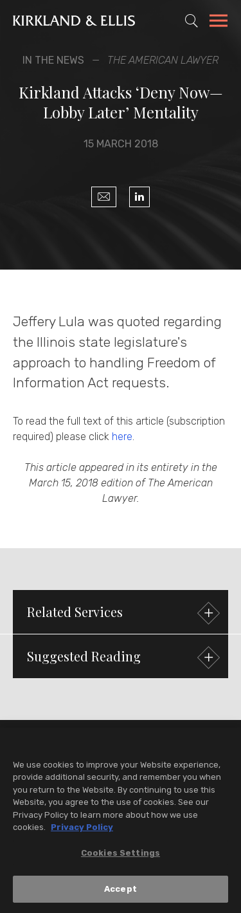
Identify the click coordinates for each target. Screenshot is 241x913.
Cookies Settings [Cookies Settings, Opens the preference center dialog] (120, 855)
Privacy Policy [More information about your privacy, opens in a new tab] (82, 829)
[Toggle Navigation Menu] (218, 22)
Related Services (122, 613)
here (122, 436)
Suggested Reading (122, 658)
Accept (120, 891)
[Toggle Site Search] (191, 20)
